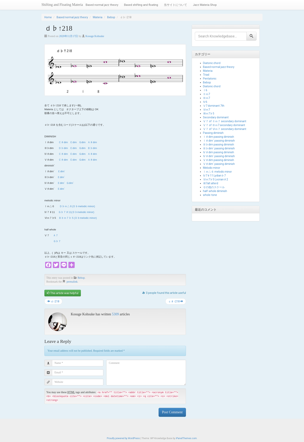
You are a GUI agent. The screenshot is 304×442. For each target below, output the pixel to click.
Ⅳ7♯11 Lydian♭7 (214, 175)
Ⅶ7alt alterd (210, 183)
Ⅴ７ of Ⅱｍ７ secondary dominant (224, 121)
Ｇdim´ (70, 183)
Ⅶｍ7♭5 (208, 113)
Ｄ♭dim (63, 148)
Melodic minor (211, 167)
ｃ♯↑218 (175, 301)
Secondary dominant (216, 117)
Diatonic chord (211, 63)
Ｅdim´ (61, 171)
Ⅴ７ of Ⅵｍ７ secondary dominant (224, 129)
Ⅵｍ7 (206, 109)
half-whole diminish (215, 191)
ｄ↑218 (53, 301)
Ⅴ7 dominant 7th (213, 105)
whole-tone (210, 194)
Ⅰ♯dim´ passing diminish (219, 140)
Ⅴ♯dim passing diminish (218, 160)
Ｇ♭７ (57, 241)
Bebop (111, 17)
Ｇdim (82, 142)
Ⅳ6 (205, 101)
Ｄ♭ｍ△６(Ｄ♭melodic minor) (77, 206)
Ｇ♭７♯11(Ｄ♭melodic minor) (76, 212)
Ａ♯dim (92, 142)
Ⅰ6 (205, 90)
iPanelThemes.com (186, 438)
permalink (72, 281)
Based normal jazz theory (102, 5)
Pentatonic (209, 78)
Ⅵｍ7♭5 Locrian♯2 (215, 179)
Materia (97, 17)
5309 (115, 314)
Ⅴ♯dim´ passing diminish (219, 163)
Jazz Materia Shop (205, 5)
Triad (206, 74)
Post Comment (172, 412)
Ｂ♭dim (92, 148)
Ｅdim (73, 142)
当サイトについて (175, 5)
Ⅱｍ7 (206, 94)
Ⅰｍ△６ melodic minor (217, 171)
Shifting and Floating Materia (62, 5)
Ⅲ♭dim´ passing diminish (219, 148)
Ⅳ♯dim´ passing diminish (219, 156)
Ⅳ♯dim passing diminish (218, 152)
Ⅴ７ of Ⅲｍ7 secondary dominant (224, 125)
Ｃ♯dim (63, 142)
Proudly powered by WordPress (123, 438)
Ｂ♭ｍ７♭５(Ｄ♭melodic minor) (78, 217)
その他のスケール (214, 187)
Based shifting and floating (141, 5)
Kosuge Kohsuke (95, 36)
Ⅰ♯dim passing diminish (218, 136)
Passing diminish (213, 132)
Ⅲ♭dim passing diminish (218, 144)
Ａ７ (55, 235)
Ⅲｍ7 (206, 97)
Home (48, 17)
